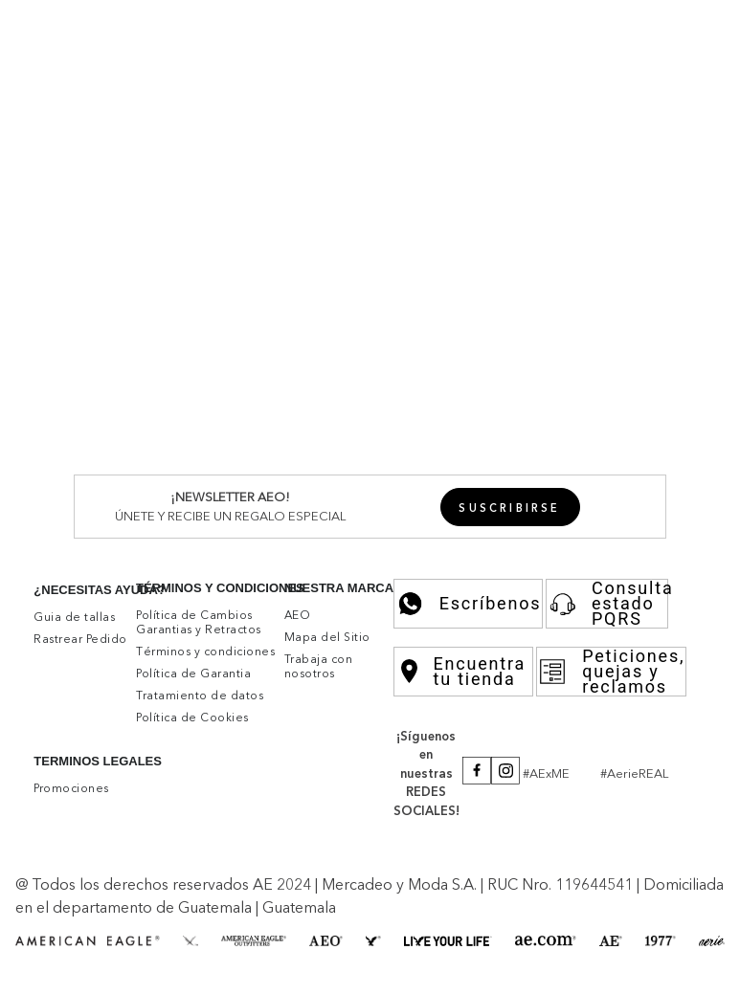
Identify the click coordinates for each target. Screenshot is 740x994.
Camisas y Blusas (159, 213)
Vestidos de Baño (251, 530)
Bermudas (250, 354)
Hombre (67, 160)
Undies (125, 582)
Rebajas (575, 213)
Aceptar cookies (201, 924)
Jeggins (128, 477)
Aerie (154, 160)
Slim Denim (488, 424)
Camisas (168, 318)
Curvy (558, 477)
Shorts (237, 266)
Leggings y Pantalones (344, 582)
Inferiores (70, 248)
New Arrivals (81, 142)
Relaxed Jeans (455, 477)
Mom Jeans (296, 477)
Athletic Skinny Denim (272, 424)
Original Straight (139, 442)
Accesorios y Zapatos (535, 512)
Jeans (121, 266)
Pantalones (178, 266)
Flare (521, 477)
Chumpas (178, 230)
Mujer (116, 160)
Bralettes (162, 530)
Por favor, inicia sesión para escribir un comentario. (589, 755)
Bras (117, 530)
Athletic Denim (398, 424)
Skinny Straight (206, 477)
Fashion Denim (246, 442)
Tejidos (331, 318)
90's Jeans (370, 477)
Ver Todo (204, 160)
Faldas (281, 266)
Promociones (435, 26)
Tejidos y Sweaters (348, 213)
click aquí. (182, 880)
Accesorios (546, 196)
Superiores (76, 196)
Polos (121, 318)
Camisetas (250, 213)
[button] (671, 27)
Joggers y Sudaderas (357, 354)
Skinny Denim (149, 424)
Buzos (123, 230)
